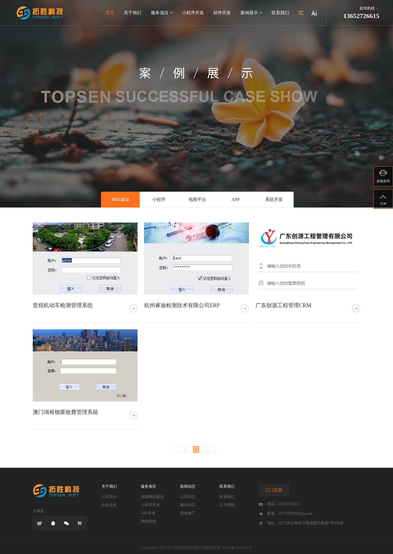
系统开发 (274, 199)
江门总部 (273, 490)
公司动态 (187, 497)
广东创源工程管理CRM (283, 305)
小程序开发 (193, 12)
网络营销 (148, 521)
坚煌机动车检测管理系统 (63, 305)
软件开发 (222, 12)
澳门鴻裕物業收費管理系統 (65, 412)
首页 (110, 12)
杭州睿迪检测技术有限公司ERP (182, 305)
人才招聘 (227, 505)
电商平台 (197, 199)
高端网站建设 (152, 497)
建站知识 (187, 505)
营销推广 (187, 513)
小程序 (158, 199)
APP (235, 199)
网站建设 (120, 199)
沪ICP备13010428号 (237, 548)
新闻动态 (187, 486)
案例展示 (251, 12)
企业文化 (109, 505)
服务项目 (161, 12)
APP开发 (148, 513)
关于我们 (132, 12)
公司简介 (109, 497)
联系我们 (280, 12)
